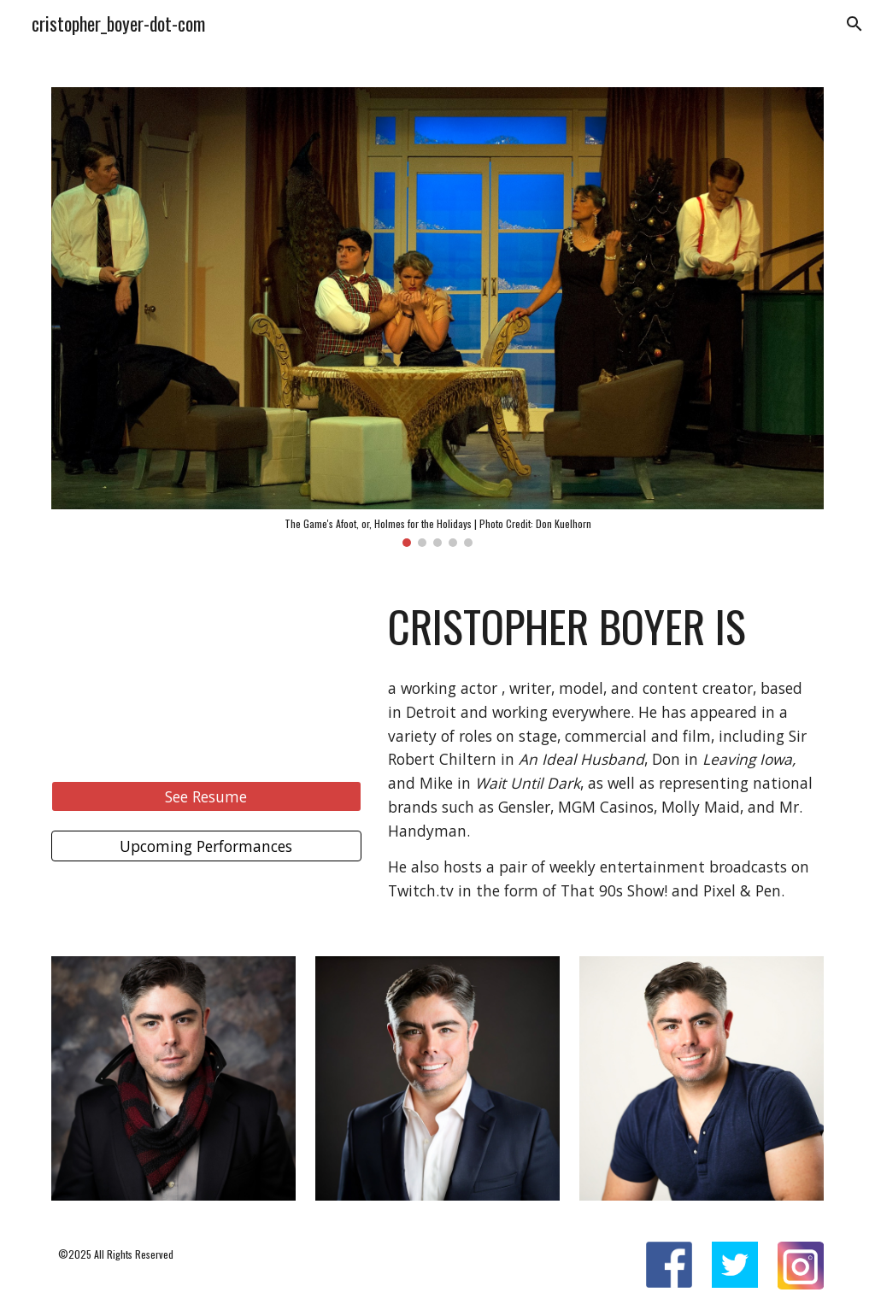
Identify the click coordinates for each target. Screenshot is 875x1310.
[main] (602, 626)
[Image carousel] (438, 317)
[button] (854, 23)
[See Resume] (206, 796)
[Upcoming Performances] (206, 845)
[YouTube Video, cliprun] (206, 675)
